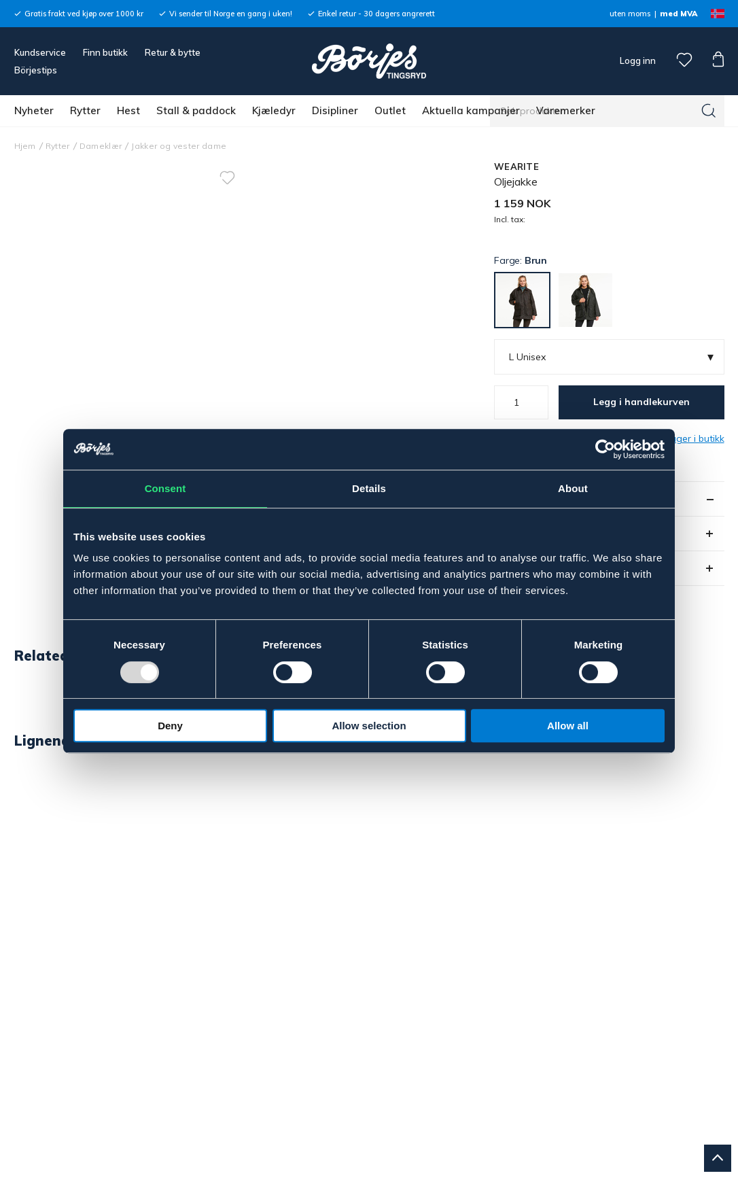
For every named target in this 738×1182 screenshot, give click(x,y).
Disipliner (335, 110)
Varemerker (565, 110)
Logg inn (637, 60)
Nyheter (34, 110)
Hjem (25, 146)
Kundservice (40, 52)
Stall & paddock (196, 110)
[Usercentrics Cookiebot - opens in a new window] (605, 449)
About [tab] (573, 488)
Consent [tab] (165, 488)
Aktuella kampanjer (471, 110)
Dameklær (101, 146)
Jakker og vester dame (178, 146)
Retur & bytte (172, 52)
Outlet (390, 110)
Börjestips (35, 70)
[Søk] (708, 110)
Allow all (567, 725)
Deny (170, 725)
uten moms (630, 13)
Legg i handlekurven (641, 402)
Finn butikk (105, 52)
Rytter (85, 110)
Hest (128, 110)
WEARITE (516, 166)
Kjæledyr (274, 110)
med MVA (678, 13)
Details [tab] (369, 488)
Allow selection (369, 725)
